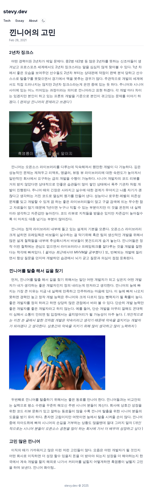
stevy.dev (15, 11)
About (33, 20)
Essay (20, 20)
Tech (7, 20)
